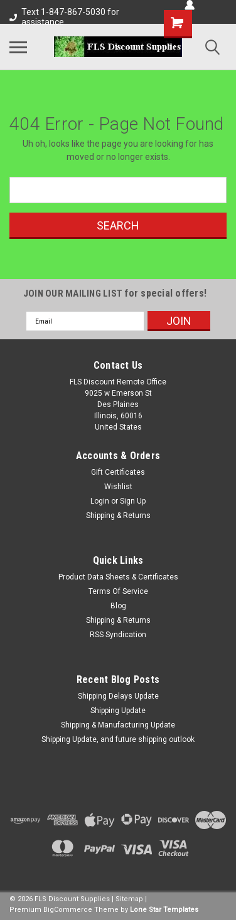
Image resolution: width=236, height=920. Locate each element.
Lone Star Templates (164, 910)
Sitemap (129, 899)
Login (99, 501)
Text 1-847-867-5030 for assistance (64, 17)
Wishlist (118, 486)
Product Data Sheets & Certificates (118, 577)
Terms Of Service (118, 591)
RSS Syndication (118, 634)
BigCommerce (67, 910)
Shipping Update (118, 710)
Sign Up (133, 501)
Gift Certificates (118, 472)
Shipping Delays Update (118, 696)
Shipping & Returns (118, 515)
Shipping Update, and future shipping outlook (118, 739)
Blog (118, 605)
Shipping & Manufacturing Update (118, 725)
